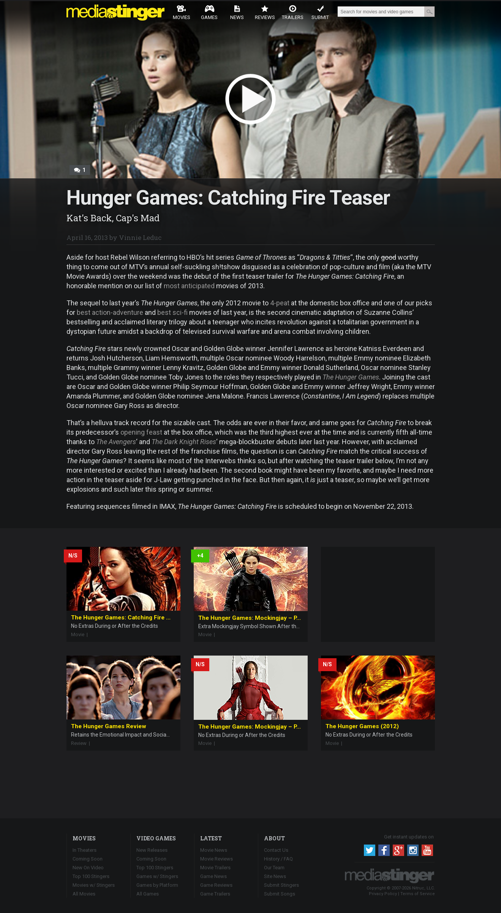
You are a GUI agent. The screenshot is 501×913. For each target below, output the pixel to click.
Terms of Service (417, 893)
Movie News (213, 850)
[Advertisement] (378, 594)
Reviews (265, 12)
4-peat (279, 303)
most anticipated (189, 286)
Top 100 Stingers (91, 876)
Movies (181, 12)
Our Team (274, 867)
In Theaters (84, 850)
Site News (275, 876)
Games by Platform (157, 885)
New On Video (88, 867)
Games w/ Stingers (157, 876)
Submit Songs (279, 894)
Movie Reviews (216, 859)
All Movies (84, 894)
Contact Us (276, 850)
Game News (213, 876)
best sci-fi (172, 312)
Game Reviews (216, 885)
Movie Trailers (215, 867)
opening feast (141, 432)
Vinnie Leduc (140, 237)
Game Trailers (215, 894)
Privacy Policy (383, 893)
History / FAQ (278, 859)
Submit (320, 12)
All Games (147, 894)
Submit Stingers (281, 885)
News (237, 12)
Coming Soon (88, 859)
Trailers (292, 12)
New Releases (152, 850)
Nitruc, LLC (423, 888)
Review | (82, 743)
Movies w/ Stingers (94, 885)
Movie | (81, 634)
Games (209, 12)
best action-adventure (110, 312)
